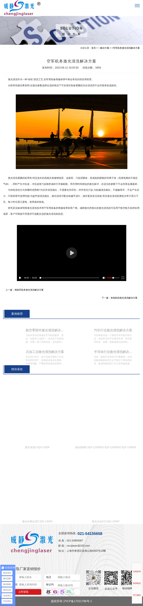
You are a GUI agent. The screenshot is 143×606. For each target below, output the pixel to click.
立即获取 (23, 592)
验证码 (50, 584)
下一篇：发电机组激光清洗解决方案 (119, 298)
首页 (93, 48)
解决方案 (104, 48)
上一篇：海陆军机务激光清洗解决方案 (25, 290)
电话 (48, 577)
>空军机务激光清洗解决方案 (126, 48)
